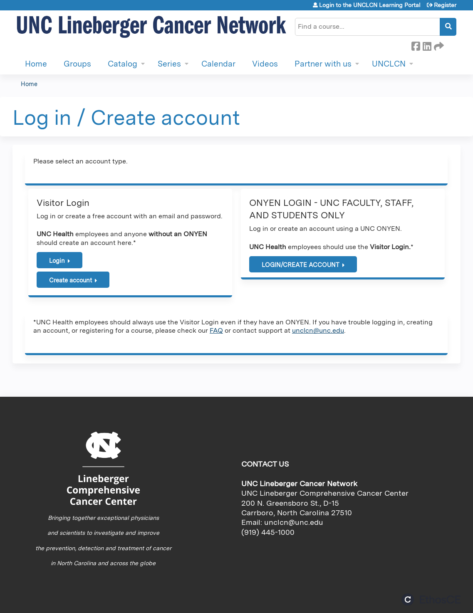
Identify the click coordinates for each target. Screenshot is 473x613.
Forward (438, 45)
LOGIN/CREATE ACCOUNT (300, 264)
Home (36, 64)
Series (169, 64)
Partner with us (323, 64)
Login (57, 260)
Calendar (218, 64)
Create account (70, 280)
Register (445, 5)
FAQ (216, 330)
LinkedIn (427, 45)
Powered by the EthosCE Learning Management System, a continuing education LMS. (431, 599)
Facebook (415, 45)
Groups (77, 64)
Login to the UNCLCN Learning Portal (370, 5)
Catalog (122, 64)
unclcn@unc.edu (318, 330)
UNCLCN (389, 64)
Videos (265, 64)
